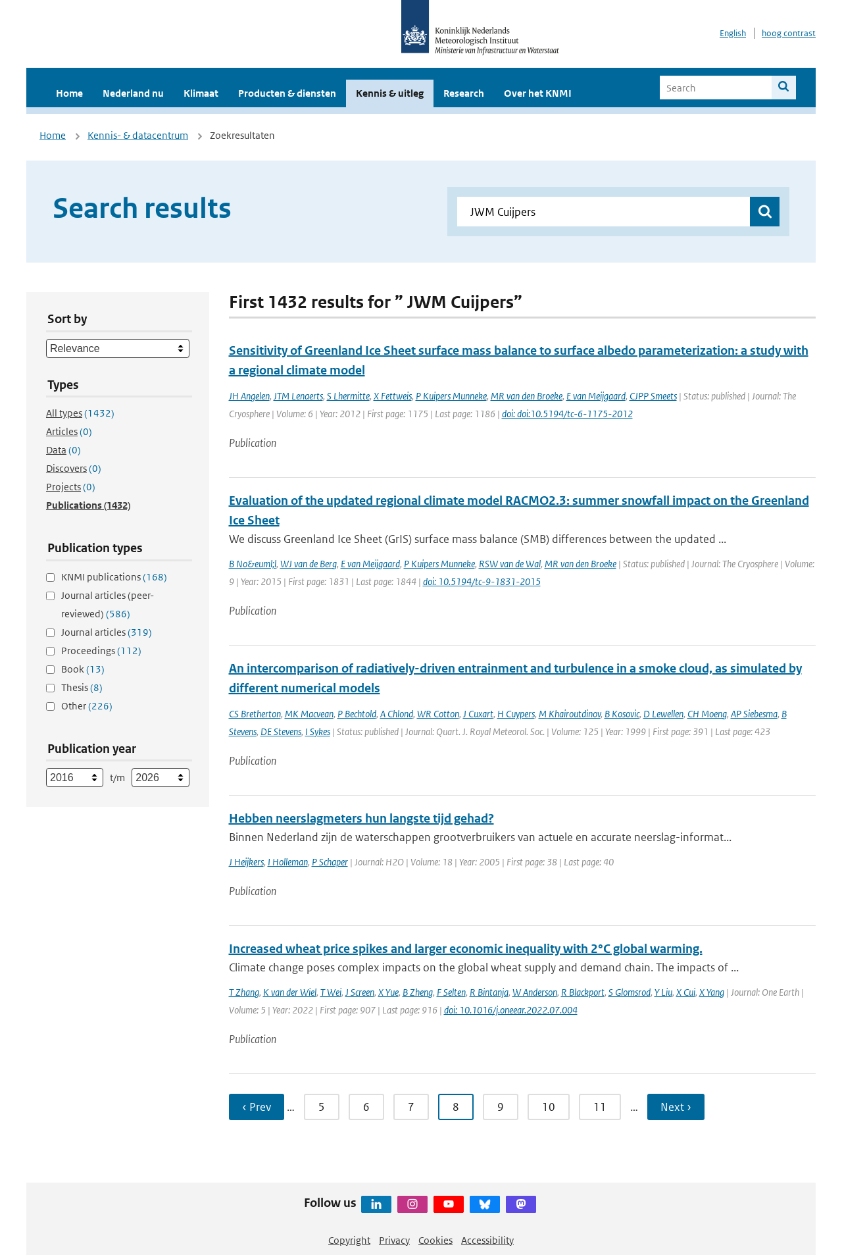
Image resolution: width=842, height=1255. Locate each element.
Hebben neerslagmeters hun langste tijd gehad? (361, 818)
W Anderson (534, 992)
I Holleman (288, 862)
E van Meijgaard (596, 396)
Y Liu (663, 992)
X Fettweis (393, 396)
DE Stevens (280, 731)
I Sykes (317, 731)
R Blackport (583, 992)
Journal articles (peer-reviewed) (107, 604)
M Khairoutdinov (570, 713)
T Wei (330, 992)
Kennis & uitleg (390, 93)
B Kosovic (622, 713)
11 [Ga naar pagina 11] (600, 1107)
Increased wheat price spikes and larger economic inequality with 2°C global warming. (466, 948)
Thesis (82, 687)
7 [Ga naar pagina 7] (411, 1107)
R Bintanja (489, 992)
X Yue (388, 992)
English (733, 33)
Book (83, 669)
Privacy (394, 1240)
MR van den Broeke (526, 396)
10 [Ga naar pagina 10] (548, 1107)
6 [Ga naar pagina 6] (366, 1107)
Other (86, 706)
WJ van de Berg (308, 563)
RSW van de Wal (510, 563)
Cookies (435, 1240)
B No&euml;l (252, 563)
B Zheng (418, 992)
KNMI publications (114, 577)
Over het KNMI (538, 93)
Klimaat (201, 93)
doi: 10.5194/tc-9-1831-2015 (482, 581)
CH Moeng (707, 713)
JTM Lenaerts (298, 396)
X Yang (711, 992)
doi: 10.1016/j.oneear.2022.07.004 (511, 1010)
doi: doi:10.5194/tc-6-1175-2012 (567, 413)
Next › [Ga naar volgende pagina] (675, 1107)
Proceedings (101, 650)
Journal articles (106, 632)
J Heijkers (246, 862)
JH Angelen (249, 396)
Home (69, 93)
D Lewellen (663, 713)
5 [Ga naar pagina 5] (321, 1107)
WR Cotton (438, 713)
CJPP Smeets (653, 396)
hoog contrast (789, 33)
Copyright (349, 1240)
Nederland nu (133, 93)
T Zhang (244, 992)
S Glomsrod (629, 992)
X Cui (685, 992)
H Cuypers (516, 713)
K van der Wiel (289, 992)
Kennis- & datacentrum (137, 135)
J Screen (359, 992)
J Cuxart (478, 713)
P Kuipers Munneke (451, 396)
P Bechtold (356, 713)
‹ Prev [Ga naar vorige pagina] (256, 1107)
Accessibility (487, 1240)
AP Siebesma (754, 713)
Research (463, 93)
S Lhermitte (348, 396)
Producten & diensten (287, 93)
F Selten (451, 992)
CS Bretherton (255, 713)
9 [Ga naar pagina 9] (500, 1107)
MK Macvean (309, 713)
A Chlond (396, 713)
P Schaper (330, 862)
